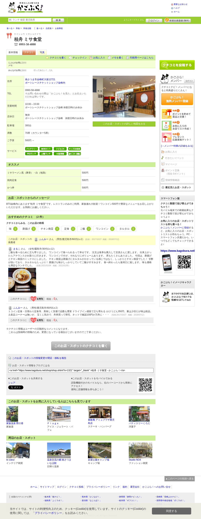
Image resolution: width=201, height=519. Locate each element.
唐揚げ (29, 229)
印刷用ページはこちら (141, 57)
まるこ (16, 248)
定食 (69, 229)
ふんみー (43, 239)
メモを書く (117, 57)
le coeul (10, 459)
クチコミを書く (58, 57)
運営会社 (135, 486)
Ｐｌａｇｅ (53, 423)
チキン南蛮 (50, 229)
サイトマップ (47, 486)
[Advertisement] (111, 8)
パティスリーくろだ (139, 423)
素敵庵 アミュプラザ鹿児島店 (101, 421)
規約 (124, 486)
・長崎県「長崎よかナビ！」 (167, 497)
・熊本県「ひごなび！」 (90, 497)
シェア (11, 382)
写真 (42, 52)
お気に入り (99, 57)
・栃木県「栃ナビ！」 (52, 497)
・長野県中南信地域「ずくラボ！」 (170, 500)
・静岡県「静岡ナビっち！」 (130, 497)
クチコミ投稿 (76, 486)
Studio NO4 (135, 459)
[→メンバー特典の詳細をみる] (177, 146)
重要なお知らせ (180, 4)
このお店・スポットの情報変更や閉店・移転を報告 (39, 358)
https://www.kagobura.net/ (178, 250)
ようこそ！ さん (134, 20)
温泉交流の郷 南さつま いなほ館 (59, 461)
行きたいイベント (174, 158)
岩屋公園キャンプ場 (98, 459)
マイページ (171, 164)
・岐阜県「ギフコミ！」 (128, 500)
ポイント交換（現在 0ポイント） (175, 172)
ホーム (177, 12)
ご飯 (85, 229)
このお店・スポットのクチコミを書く (81, 345)
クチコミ (29, 52)
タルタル (127, 229)
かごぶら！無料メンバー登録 (177, 99)
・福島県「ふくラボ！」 (53, 500)
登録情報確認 (172, 180)
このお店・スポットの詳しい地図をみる (124, 123)
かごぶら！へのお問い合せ (156, 486)
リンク (116, 486)
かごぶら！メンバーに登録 (175, 227)
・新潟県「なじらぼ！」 (90, 500)
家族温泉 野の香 (14, 423)
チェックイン (80, 57)
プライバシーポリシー (98, 486)
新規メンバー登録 (177, 20)
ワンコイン (105, 229)
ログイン (154, 20)
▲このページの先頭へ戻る (179, 478)
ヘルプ (177, 8)
